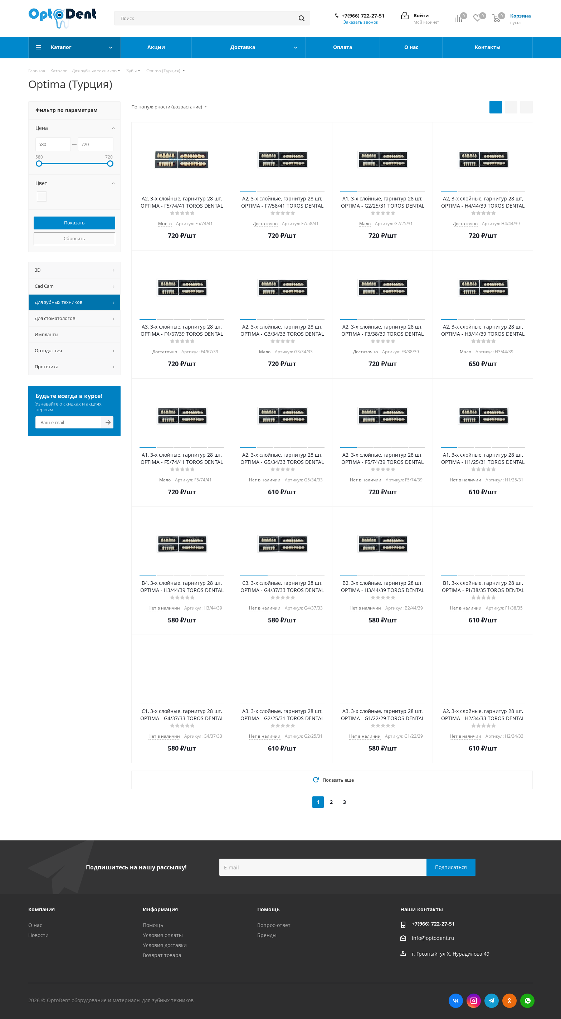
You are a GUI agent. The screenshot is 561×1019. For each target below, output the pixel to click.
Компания (41, 909)
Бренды (267, 935)
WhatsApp (527, 1001)
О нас (35, 925)
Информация (160, 909)
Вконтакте (456, 1001)
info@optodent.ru (433, 938)
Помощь (153, 925)
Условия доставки (165, 945)
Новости (38, 935)
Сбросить (74, 238)
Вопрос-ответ (274, 925)
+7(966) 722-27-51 (363, 16)
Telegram (491, 1001)
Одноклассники (509, 1001)
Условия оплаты (163, 935)
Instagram (474, 1001)
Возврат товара (162, 955)
